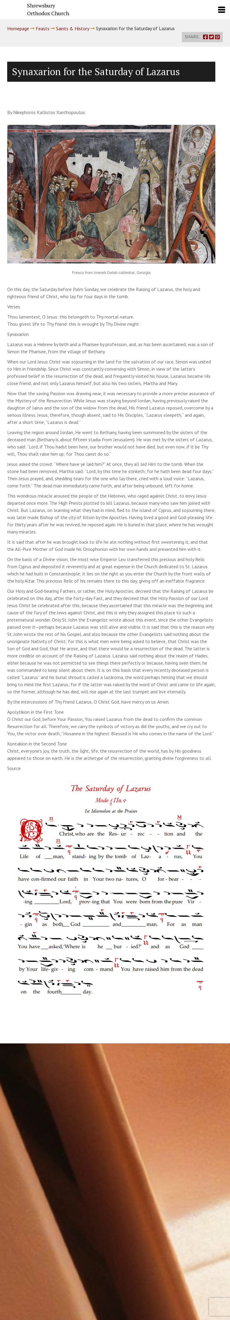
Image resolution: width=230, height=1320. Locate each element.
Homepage (18, 28)
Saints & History (72, 28)
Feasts (42, 28)
